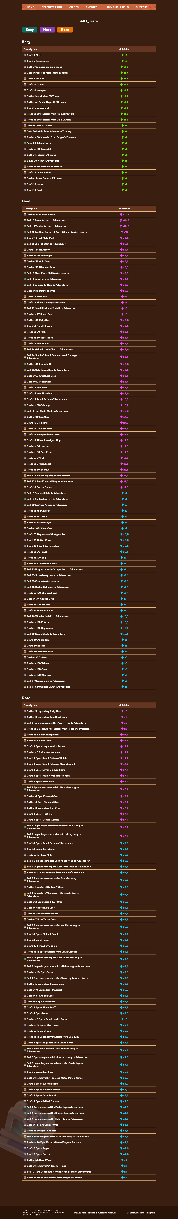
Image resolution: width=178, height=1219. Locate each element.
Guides (74, 7)
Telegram (150, 1212)
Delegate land (51, 7)
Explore (93, 7)
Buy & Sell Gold (118, 7)
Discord (140, 1212)
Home (30, 7)
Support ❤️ (143, 7)
